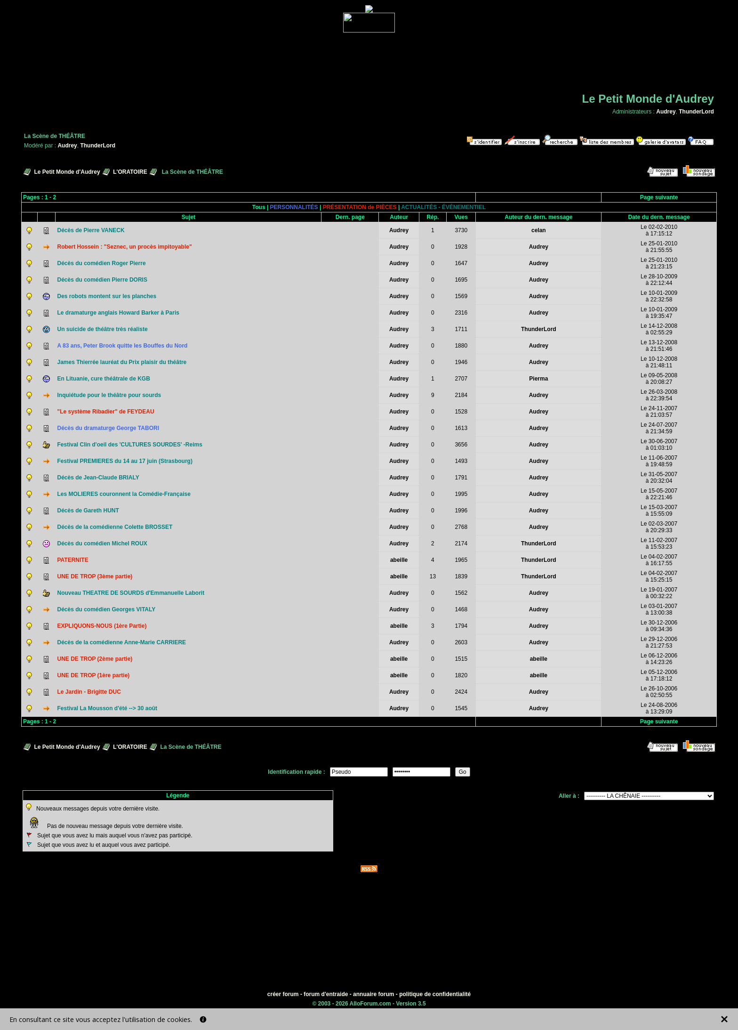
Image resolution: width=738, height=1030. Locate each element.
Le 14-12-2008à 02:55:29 (659, 329)
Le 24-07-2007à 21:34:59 (659, 428)
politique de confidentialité (435, 994)
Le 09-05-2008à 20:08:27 (659, 378)
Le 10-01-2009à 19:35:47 (659, 312)
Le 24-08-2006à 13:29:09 (659, 708)
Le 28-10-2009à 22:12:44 (659, 279)
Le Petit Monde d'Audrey (67, 172)
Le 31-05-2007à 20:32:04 (659, 477)
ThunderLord (696, 111)
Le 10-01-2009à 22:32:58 (659, 296)
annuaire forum (373, 994)
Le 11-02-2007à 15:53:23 (659, 543)
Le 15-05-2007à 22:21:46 (659, 494)
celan (538, 230)
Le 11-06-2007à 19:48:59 (659, 461)
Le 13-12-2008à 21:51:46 (659, 345)
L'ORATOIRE (130, 172)
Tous (258, 207)
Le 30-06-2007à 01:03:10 (659, 444)
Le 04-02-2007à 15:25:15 (659, 576)
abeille (399, 560)
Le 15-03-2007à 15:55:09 (659, 510)
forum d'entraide (326, 994)
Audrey (665, 111)
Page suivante (659, 197)
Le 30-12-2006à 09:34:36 (659, 626)
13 (433, 576)
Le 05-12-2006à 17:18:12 (659, 675)
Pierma (538, 378)
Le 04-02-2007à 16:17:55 (659, 560)
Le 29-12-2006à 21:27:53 (659, 642)
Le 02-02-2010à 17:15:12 (659, 230)
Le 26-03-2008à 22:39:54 (659, 395)
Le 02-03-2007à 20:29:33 (659, 527)
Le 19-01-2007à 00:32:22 (659, 593)
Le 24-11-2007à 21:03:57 (659, 411)
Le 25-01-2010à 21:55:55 (659, 246)
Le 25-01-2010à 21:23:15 (659, 263)
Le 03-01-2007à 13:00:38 (659, 609)
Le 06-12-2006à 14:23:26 (659, 658)
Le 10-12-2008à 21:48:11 (659, 362)
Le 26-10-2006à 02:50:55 (659, 691)
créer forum (283, 994)
